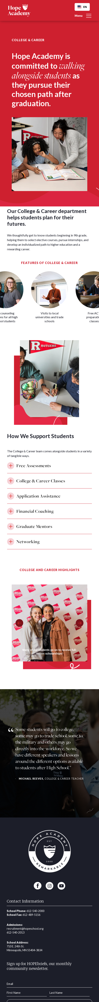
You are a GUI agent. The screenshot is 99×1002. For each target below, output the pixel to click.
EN (82, 7)
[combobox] (82, 7)
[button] (83, 14)
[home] (19, 10)
